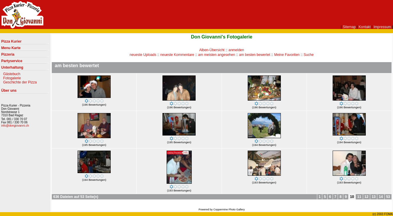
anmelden (236, 50)
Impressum (382, 27)
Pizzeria (25, 55)
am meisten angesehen (216, 55)
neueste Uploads (143, 55)
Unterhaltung (25, 68)
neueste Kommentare (177, 55)
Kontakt (365, 27)
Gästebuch (11, 74)
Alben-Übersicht (211, 50)
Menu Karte (25, 49)
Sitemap (349, 27)
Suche (309, 55)
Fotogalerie (12, 78)
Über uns (25, 91)
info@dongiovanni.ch (15, 125)
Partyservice (25, 62)
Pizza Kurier (25, 42)
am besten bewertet (254, 55)
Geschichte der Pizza (20, 82)
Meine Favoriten (286, 55)
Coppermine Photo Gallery (229, 209)
